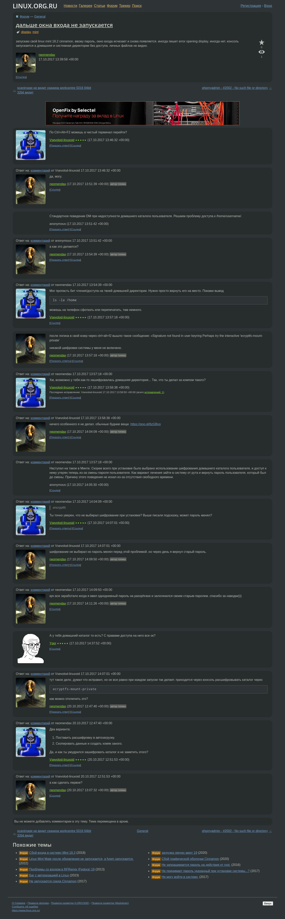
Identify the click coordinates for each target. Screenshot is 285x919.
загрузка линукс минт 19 (179, 852)
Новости (70, 6)
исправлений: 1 (153, 392)
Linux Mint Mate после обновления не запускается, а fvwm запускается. (81, 859)
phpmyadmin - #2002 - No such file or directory (235, 88)
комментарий (40, 170)
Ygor (52, 643)
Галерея (85, 6)
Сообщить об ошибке (25, 906)
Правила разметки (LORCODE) (70, 903)
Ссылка (21, 77)
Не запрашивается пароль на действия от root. (196, 864)
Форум (112, 6)
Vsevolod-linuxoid (61, 140)
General (40, 16)
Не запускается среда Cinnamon (53, 881)
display (26, 32)
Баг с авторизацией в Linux (49, 875)
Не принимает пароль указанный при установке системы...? (205, 871)
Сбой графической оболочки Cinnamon (190, 859)
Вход (268, 6)
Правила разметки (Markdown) (110, 903)
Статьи (99, 6)
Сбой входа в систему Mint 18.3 (52, 852)
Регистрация (251, 6)
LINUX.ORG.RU (35, 6)
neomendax (47, 54)
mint (35, 32)
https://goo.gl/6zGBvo (145, 424)
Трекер (124, 6)
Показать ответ (59, 145)
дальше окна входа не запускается (64, 25)
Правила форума (38, 903)
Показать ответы (60, 361)
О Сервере (18, 903)
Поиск (137, 6)
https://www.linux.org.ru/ (26, 910)
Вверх (268, 903)
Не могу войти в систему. (180, 877)
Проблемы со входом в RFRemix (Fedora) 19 (62, 869)
